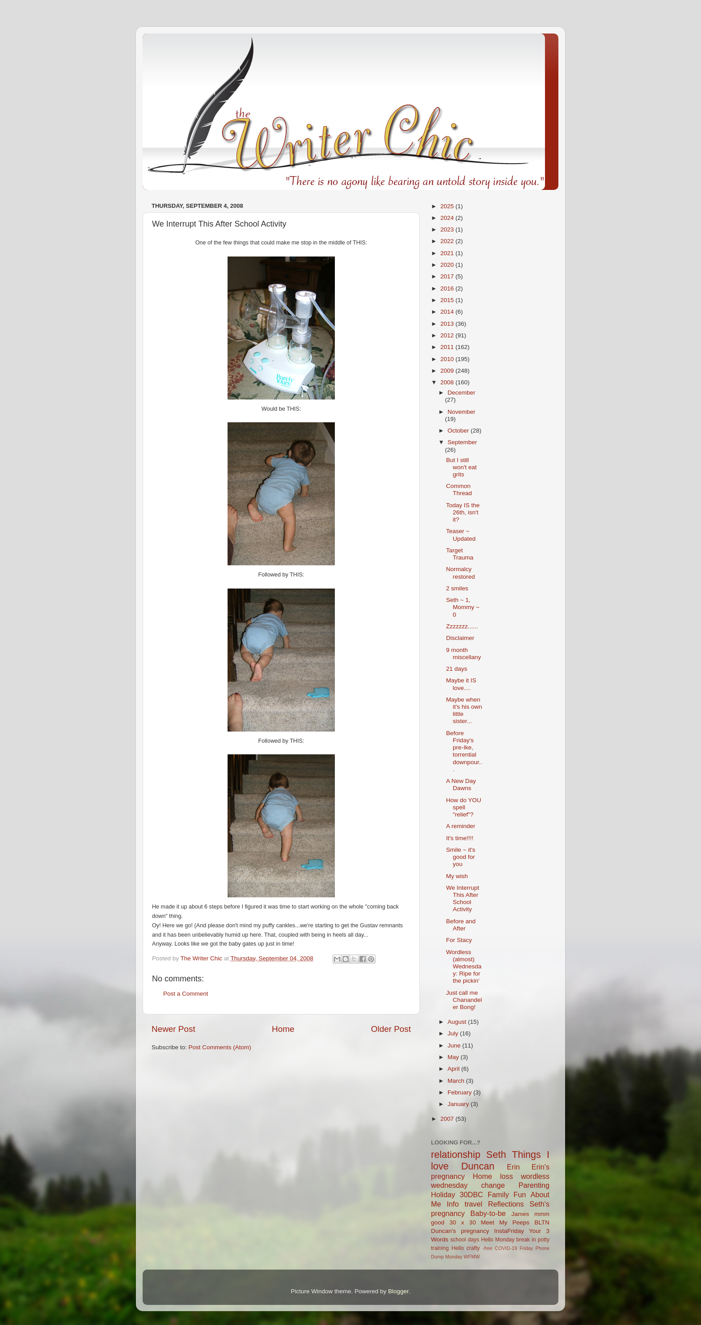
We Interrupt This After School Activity (462, 898)
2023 (448, 229)
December (461, 392)
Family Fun (507, 1194)
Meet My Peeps (505, 1222)
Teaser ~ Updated (461, 535)
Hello (458, 1248)
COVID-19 (506, 1248)
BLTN (541, 1222)
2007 (448, 1118)
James (520, 1214)
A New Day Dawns (461, 784)
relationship (455, 1154)
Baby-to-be (488, 1213)
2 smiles (457, 588)
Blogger (398, 1291)
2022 (448, 241)
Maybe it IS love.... (461, 684)
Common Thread (459, 489)
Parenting (534, 1185)
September (462, 442)
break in (526, 1240)
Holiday (443, 1194)
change (493, 1185)
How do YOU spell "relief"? (463, 807)
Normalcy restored (460, 573)
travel (473, 1204)
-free (487, 1248)
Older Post (391, 1029)
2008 (448, 382)
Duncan (477, 1166)
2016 (448, 288)
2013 (448, 323)
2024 (448, 218)
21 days (456, 668)
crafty (473, 1248)
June (455, 1045)
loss (506, 1176)
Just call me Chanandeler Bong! (464, 999)
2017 (448, 276)
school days (464, 1240)
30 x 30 (462, 1222)
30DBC (471, 1194)
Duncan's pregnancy (460, 1231)
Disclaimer (460, 638)
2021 (448, 253)
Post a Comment (185, 993)
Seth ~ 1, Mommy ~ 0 (463, 607)
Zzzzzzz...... (462, 626)
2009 (448, 370)
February (460, 1092)
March (457, 1080)
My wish (457, 876)
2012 (448, 335)
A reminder (460, 826)
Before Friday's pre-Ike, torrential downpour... (464, 751)
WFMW (472, 1256)
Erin (513, 1167)
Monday (453, 1256)
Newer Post (173, 1029)
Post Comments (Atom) (220, 1047)
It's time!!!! (459, 838)
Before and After (461, 925)
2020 (448, 264)
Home (283, 1029)
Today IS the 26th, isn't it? (463, 512)
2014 (448, 311)
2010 (448, 359)
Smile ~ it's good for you (460, 856)
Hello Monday (498, 1240)
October (459, 430)
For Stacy (459, 940)
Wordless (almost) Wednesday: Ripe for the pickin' (463, 966)
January (459, 1104)
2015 (448, 300)
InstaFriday (509, 1231)
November (461, 411)
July (454, 1033)
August (458, 1021)
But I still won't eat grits (461, 467)
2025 (448, 206)
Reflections (506, 1204)
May (454, 1057)
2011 (448, 347)
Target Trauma (459, 554)
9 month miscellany (463, 653)
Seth (496, 1154)
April (454, 1068)
